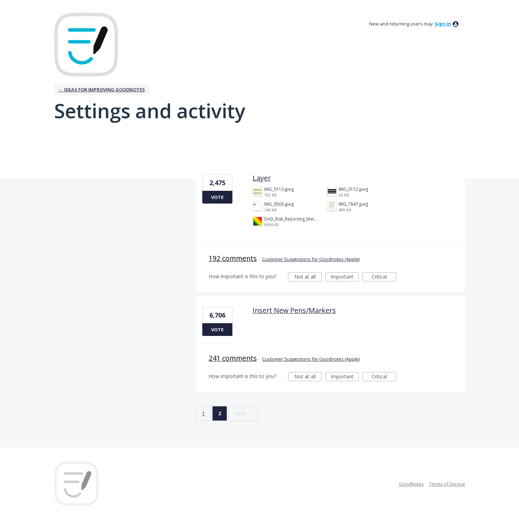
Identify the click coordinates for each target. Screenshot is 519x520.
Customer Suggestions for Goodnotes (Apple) (311, 259)
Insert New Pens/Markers (294, 310)
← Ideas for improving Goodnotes (101, 89)
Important (345, 277)
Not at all (308, 277)
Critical (384, 277)
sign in (443, 24)
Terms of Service (447, 484)
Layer (262, 178)
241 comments (233, 358)
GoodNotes (411, 484)
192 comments (233, 258)
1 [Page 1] (203, 413)
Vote (217, 197)
